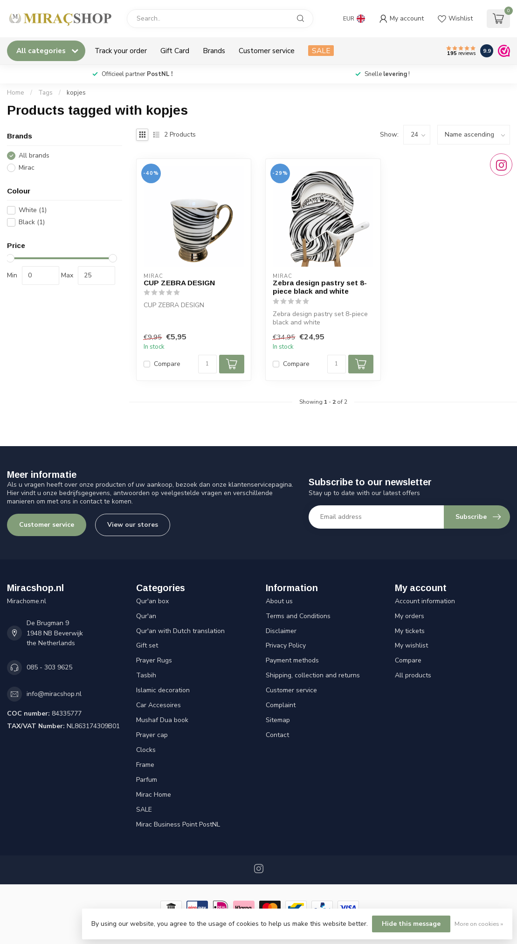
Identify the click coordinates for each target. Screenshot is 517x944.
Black (32, 222)
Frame (145, 764)
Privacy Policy (286, 645)
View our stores (132, 524)
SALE (321, 50)
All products (413, 675)
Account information (425, 601)
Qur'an (146, 616)
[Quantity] (207, 364)
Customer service (267, 50)
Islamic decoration (163, 690)
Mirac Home (153, 794)
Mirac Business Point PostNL (178, 824)
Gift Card (174, 50)
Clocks (146, 749)
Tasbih (146, 675)
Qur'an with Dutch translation (180, 631)
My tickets (410, 631)
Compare (167, 363)
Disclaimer (281, 631)
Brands (214, 50)
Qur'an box (152, 601)
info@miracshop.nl (54, 693)
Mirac (26, 167)
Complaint (281, 705)
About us (279, 601)
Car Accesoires (158, 705)
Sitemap (278, 720)
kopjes (76, 93)
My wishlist (411, 645)
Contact (277, 734)
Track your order (121, 50)
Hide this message (411, 923)
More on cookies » (479, 924)
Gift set (147, 645)
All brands (34, 155)
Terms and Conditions (298, 616)
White (33, 210)
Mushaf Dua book (162, 720)
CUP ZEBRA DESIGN (179, 283)
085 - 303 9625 (49, 667)
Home (15, 93)
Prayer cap (152, 734)
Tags (45, 93)
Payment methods (292, 660)
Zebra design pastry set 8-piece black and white (320, 287)
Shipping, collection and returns (313, 675)
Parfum (146, 779)
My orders (409, 616)
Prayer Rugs (154, 660)
